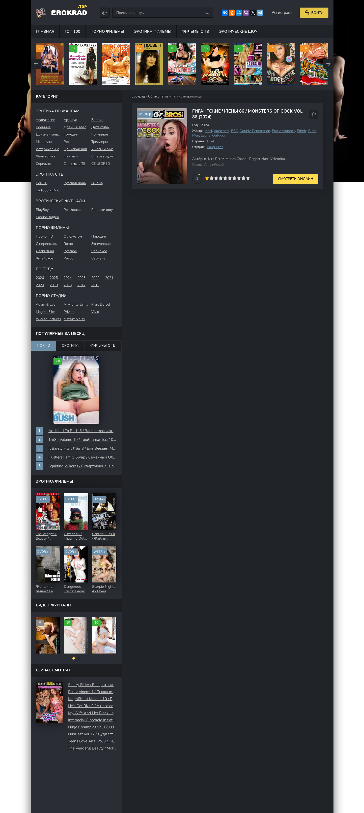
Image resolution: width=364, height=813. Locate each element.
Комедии (71, 134)
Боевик (97, 119)
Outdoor (219, 135)
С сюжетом (73, 236)
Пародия (98, 236)
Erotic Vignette (283, 130)
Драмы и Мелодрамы (76, 127)
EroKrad (69, 12)
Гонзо (68, 243)
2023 (81, 277)
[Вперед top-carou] (328, 64)
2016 (95, 285)
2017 (81, 285)
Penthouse (72, 209)
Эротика (70, 345)
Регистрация (283, 12)
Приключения (75, 149)
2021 (109, 277)
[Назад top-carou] (36, 64)
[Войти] (314, 13)
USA (210, 141)
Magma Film (45, 311)
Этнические (101, 243)
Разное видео (47, 217)
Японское (99, 251)
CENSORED (100, 163)
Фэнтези (71, 156)
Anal (208, 130)
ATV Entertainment (76, 304)
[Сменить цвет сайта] (105, 13)
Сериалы (43, 163)
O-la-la (97, 183)
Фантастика (45, 156)
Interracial (221, 130)
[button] (73, 658)
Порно (43, 345)
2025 (54, 277)
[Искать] (207, 13)
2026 (40, 277)
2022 (95, 277)
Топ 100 (72, 31)
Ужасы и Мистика (104, 149)
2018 (68, 285)
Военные (43, 127)
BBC (234, 130)
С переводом (102, 156)
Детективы (100, 127)
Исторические (47, 149)
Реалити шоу (102, 209)
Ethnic (301, 130)
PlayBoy (42, 209)
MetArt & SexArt (76, 319)
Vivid (95, 311)
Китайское (44, 258)
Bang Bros (215, 147)
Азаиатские (45, 119)
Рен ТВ (41, 183)
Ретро (68, 141)
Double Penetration (255, 130)
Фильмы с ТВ (195, 31)
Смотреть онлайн (295, 178)
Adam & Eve (45, 304)
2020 (40, 285)
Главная (45, 31)
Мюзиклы (44, 141)
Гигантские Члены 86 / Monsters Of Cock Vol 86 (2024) (247, 114)
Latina (205, 135)
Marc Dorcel (100, 304)
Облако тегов (158, 96)
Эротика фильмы (152, 31)
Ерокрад (138, 96)
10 (248, 178)
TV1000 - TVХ (47, 190)
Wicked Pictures (48, 319)
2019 (54, 285)
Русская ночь (75, 183)
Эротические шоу (238, 31)
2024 (68, 277)
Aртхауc (70, 119)
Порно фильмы (107, 31)
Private (69, 311)
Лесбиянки (45, 251)
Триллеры (99, 141)
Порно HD (44, 236)
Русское (70, 251)
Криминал (99, 134)
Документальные (48, 134)
